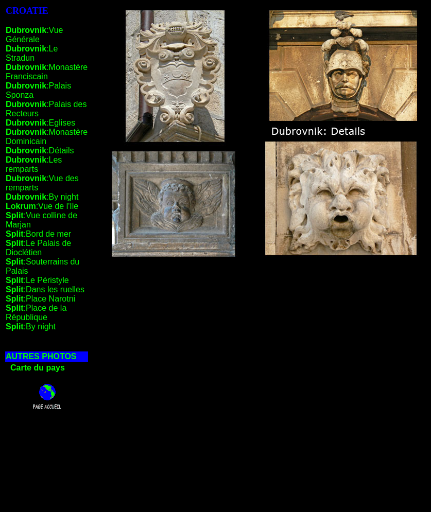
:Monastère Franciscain (47, 72)
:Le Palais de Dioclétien (38, 248)
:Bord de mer (38, 233)
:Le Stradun (32, 53)
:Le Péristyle (37, 280)
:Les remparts (34, 164)
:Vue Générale (34, 35)
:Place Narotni (40, 298)
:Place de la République (36, 313)
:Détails (40, 150)
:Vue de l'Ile (42, 206)
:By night (42, 196)
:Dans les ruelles (45, 289)
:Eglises (40, 122)
